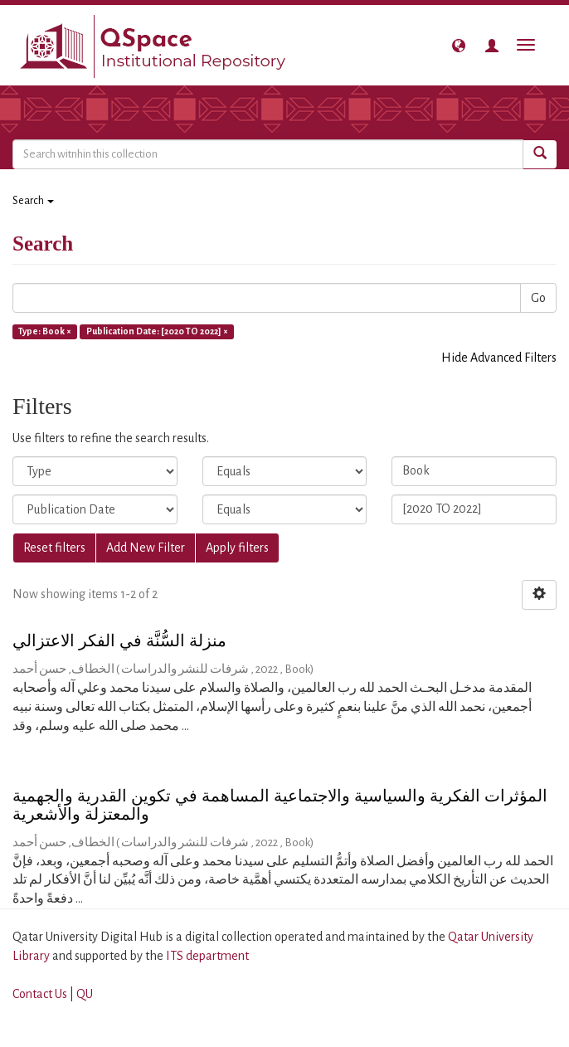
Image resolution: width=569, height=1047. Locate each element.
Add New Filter (145, 547)
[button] (458, 46)
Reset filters (54, 547)
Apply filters (237, 547)
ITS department (207, 955)
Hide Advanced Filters (499, 357)
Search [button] (33, 201)
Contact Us (39, 994)
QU (84, 994)
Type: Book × (44, 331)
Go (538, 297)
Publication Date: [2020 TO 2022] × (157, 331)
